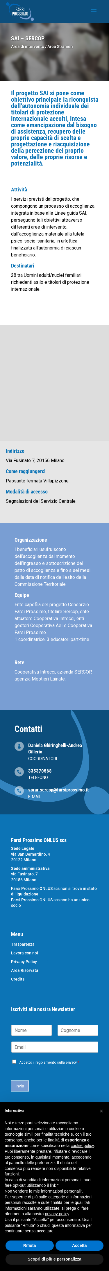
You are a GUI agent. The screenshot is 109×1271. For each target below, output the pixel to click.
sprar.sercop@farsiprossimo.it (58, 790)
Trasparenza (23, 944)
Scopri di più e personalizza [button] (54, 1259)
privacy (71, 1062)
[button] (101, 1111)
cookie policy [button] (82, 1145)
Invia (20, 1086)
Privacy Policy (24, 962)
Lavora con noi (24, 953)
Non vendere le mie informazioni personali (43, 1191)
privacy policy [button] (57, 1213)
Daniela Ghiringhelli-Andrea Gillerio (55, 748)
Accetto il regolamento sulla (49, 1062)
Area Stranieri (60, 46)
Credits (17, 979)
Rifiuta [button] (29, 1245)
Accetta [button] (79, 1245)
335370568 (40, 771)
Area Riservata (24, 970)
